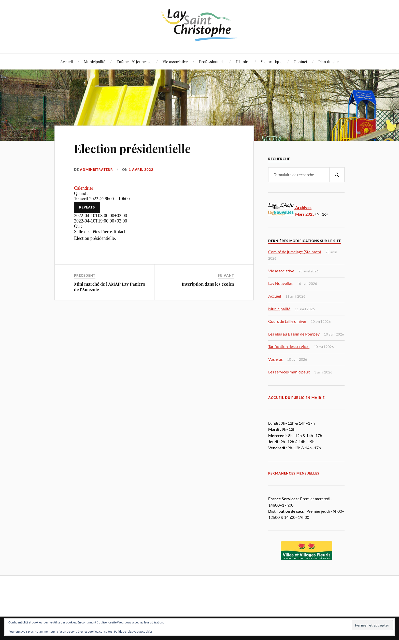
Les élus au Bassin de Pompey (294, 333)
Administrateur (96, 170)
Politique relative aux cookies (133, 631)
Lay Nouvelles (280, 283)
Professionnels (211, 61)
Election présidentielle (132, 148)
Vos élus (275, 359)
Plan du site (328, 61)
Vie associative (175, 61)
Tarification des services (288, 346)
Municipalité (94, 61)
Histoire (243, 61)
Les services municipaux (289, 371)
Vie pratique (271, 61)
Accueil (66, 61)
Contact (300, 61)
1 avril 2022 (141, 170)
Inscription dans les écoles (208, 284)
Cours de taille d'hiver (287, 321)
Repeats (87, 207)
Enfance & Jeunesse (134, 61)
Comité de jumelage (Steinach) (294, 251)
